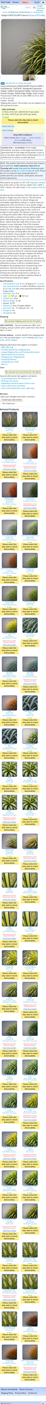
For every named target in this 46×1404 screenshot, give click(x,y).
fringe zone (11, 289)
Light (5, 296)
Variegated (7, 313)
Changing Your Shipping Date (13, 357)
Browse (16, 2)
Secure (17, 140)
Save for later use (8, 126)
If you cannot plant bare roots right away (17, 388)
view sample (39, 183)
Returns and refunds (9, 1389)
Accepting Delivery (8, 359)
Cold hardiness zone (11, 284)
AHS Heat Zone (9, 294)
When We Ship (7, 347)
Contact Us (32, 1393)
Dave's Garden (35, 138)
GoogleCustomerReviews (41, 8)
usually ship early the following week (28, 168)
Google (23, 138)
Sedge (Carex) (38, 12)
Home (4, 12)
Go (34, 7)
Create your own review (11, 400)
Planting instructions (9, 381)
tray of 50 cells (37, 15)
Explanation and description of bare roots (18, 383)
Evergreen (7, 311)
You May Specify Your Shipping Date (15, 350)
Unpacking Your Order (10, 362)
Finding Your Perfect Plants (20, 12)
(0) (36, 2)
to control (24, 338)
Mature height (9, 301)
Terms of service (26, 1389)
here (41, 155)
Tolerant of (7, 306)
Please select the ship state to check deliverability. (23, 121)
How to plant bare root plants (13, 386)
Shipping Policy (7, 1393)
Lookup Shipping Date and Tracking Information (20, 352)
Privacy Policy (20, 1393)
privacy (29, 143)
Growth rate (8, 298)
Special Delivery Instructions (12, 355)
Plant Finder (6, 2)
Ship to (26, 2)
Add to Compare (7, 130)
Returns (4, 364)
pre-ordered (22, 171)
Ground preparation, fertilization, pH (16, 379)
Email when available (9, 469)
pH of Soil (7, 308)
